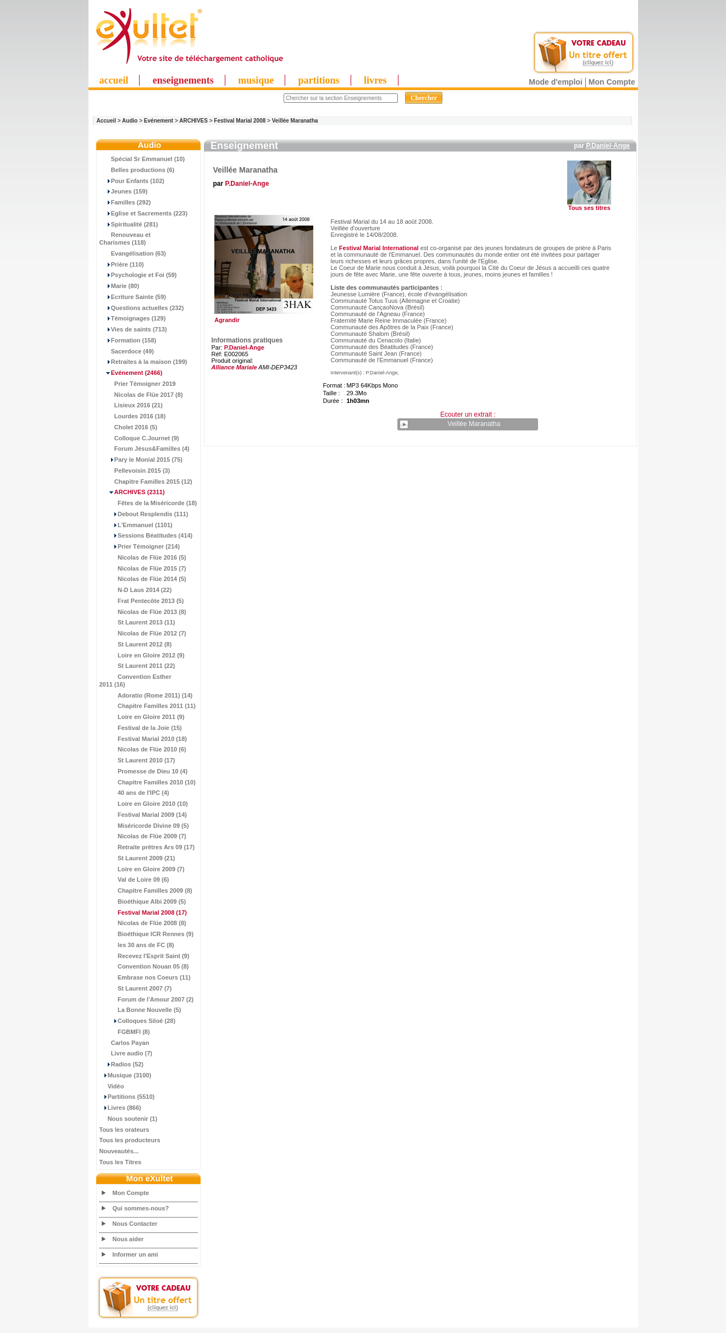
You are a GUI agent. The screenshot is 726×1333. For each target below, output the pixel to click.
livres (375, 80)
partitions (319, 80)
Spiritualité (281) (128, 224)
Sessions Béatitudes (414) (146, 535)
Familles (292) (125, 202)
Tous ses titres (589, 207)
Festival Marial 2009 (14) (143, 814)
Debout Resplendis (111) (144, 514)
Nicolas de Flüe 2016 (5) (142, 557)
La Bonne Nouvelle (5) (140, 1009)
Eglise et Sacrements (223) (143, 213)
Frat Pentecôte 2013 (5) (141, 601)
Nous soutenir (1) (128, 1118)
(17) (143, 912)
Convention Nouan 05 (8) (144, 966)
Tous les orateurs (124, 1129)
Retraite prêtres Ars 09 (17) (147, 847)
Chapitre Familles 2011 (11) (147, 706)
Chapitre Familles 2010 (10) (147, 782)
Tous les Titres (120, 1162)
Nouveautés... (119, 1151)
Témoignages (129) (132, 318)
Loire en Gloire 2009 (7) (142, 869)
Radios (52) (121, 1064)
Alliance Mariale (234, 367)
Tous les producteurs (129, 1140)
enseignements (183, 80)
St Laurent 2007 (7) (135, 988)
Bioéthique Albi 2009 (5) (142, 901)
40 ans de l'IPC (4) (134, 792)
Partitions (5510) (127, 1096)
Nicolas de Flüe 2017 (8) (141, 394)
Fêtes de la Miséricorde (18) (148, 503)
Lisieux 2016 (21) (131, 405)
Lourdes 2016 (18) (132, 416)
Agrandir (262, 317)
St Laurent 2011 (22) (137, 665)
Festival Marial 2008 (239, 121)
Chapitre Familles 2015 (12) (145, 481)
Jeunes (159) (123, 191)
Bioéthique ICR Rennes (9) (146, 934)
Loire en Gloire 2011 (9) (142, 716)
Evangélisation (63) (133, 253)
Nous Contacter (135, 1223)
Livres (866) (120, 1107)
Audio (129, 121)
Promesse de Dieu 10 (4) (143, 771)
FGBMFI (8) (124, 1031)
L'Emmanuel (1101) (136, 525)
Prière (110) (121, 264)
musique (256, 80)
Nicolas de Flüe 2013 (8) (142, 612)
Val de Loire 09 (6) (134, 879)
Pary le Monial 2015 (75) (140, 459)
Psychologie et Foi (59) (138, 275)
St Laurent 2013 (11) (137, 622)
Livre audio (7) (125, 1053)
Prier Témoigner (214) (139, 546)
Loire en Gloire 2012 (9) (142, 655)
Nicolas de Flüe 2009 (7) (142, 836)
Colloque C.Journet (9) (139, 438)
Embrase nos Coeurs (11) (145, 977)
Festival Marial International (379, 248)
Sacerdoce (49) (126, 351)
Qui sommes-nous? (141, 1208)
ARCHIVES (193, 121)
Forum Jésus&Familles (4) (144, 448)
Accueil (107, 121)
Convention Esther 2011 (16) (135, 680)
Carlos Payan (124, 1042)
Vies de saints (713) (133, 329)
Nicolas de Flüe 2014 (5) (142, 579)
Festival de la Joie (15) (140, 727)
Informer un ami (135, 1254)
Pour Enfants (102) (131, 181)
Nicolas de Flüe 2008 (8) (142, 923)
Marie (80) (119, 286)
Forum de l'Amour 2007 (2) (146, 999)
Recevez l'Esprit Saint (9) (144, 956)
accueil (114, 80)
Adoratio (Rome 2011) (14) (146, 695)
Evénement (158, 121)
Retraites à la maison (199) (143, 361)
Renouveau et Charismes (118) (125, 238)
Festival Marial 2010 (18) (143, 738)
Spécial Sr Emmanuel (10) (142, 159)
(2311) (132, 492)
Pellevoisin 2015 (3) (134, 470)
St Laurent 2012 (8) (135, 644)
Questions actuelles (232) (141, 308)
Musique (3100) (125, 1075)
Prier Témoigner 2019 (137, 383)
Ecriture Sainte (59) (133, 297)
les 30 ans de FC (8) (136, 945)
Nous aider (128, 1239)
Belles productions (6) (137, 170)
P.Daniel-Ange (608, 146)
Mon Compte (612, 82)
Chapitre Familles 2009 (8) (145, 890)
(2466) (131, 372)
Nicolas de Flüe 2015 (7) (142, 568)
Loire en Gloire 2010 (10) (143, 803)
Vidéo (111, 1086)
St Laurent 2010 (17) (137, 760)
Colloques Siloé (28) (137, 1020)
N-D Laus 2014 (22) (135, 590)
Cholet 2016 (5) (128, 427)
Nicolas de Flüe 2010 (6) (142, 749)
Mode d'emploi (555, 82)
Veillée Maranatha (295, 121)
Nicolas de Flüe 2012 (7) (142, 633)
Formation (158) (128, 340)
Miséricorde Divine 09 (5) (144, 825)
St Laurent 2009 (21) (137, 858)
